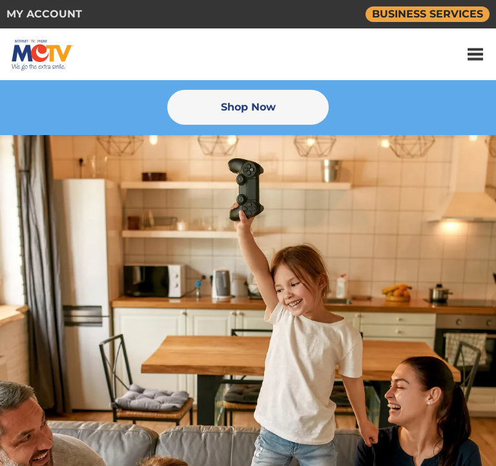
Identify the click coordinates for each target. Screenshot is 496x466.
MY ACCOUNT (44, 14)
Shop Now (248, 107)
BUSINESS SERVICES (427, 14)
